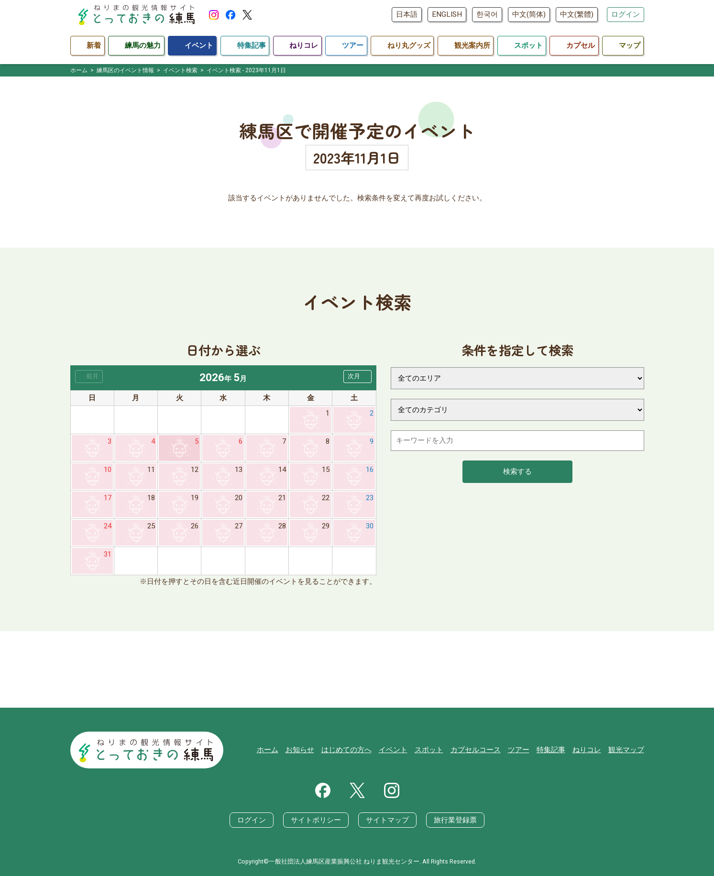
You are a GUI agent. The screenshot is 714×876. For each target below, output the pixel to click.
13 (238, 469)
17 (107, 498)
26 (194, 526)
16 (369, 469)
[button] (357, 376)
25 (151, 526)
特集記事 (551, 750)
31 (107, 554)
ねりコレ (586, 750)
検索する (517, 471)
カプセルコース (475, 750)
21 (282, 498)
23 (369, 498)
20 (238, 498)
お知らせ (300, 750)
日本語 (406, 14)
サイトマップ (387, 820)
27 (238, 526)
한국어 (487, 14)
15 (326, 469)
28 (282, 526)
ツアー (518, 750)
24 (107, 526)
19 (194, 498)
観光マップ (626, 750)
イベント (393, 750)
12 (194, 469)
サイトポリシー (316, 820)
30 (369, 526)
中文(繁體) (576, 14)
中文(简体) (529, 14)
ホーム (267, 750)
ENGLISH (447, 14)
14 (282, 469)
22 (326, 498)
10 (107, 469)
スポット (429, 750)
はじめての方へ (346, 750)
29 (326, 526)
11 (151, 469)
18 (151, 498)
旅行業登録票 (455, 820)
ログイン (625, 14)
